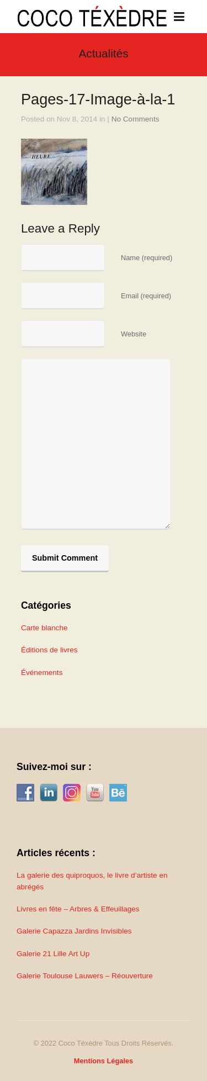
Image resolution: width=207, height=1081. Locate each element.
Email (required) (146, 296)
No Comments (136, 119)
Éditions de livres (49, 650)
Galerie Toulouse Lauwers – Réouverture (85, 976)
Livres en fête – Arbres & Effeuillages (78, 909)
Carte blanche (44, 628)
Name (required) (146, 258)
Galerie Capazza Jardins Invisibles (74, 931)
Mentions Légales (103, 1061)
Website (133, 334)
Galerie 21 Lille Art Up (53, 954)
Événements (42, 672)
